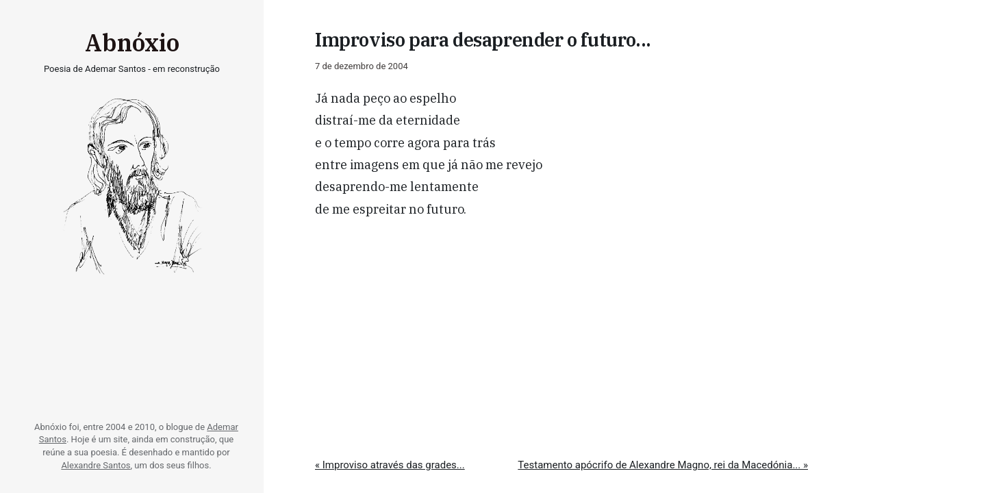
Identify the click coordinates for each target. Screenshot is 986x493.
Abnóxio (132, 42)
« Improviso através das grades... (390, 465)
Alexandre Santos (95, 465)
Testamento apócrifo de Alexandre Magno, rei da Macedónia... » (663, 465)
